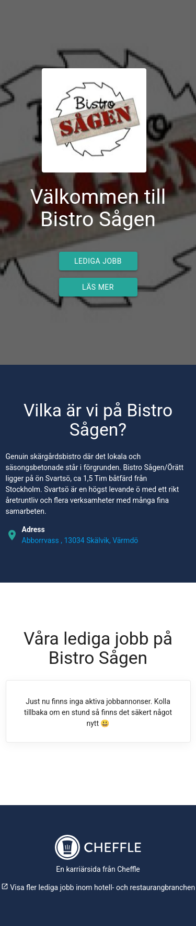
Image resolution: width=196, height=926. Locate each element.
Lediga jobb (98, 261)
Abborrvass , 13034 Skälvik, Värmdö (80, 540)
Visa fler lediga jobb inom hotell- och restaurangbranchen (98, 887)
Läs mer (98, 287)
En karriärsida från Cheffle (98, 869)
